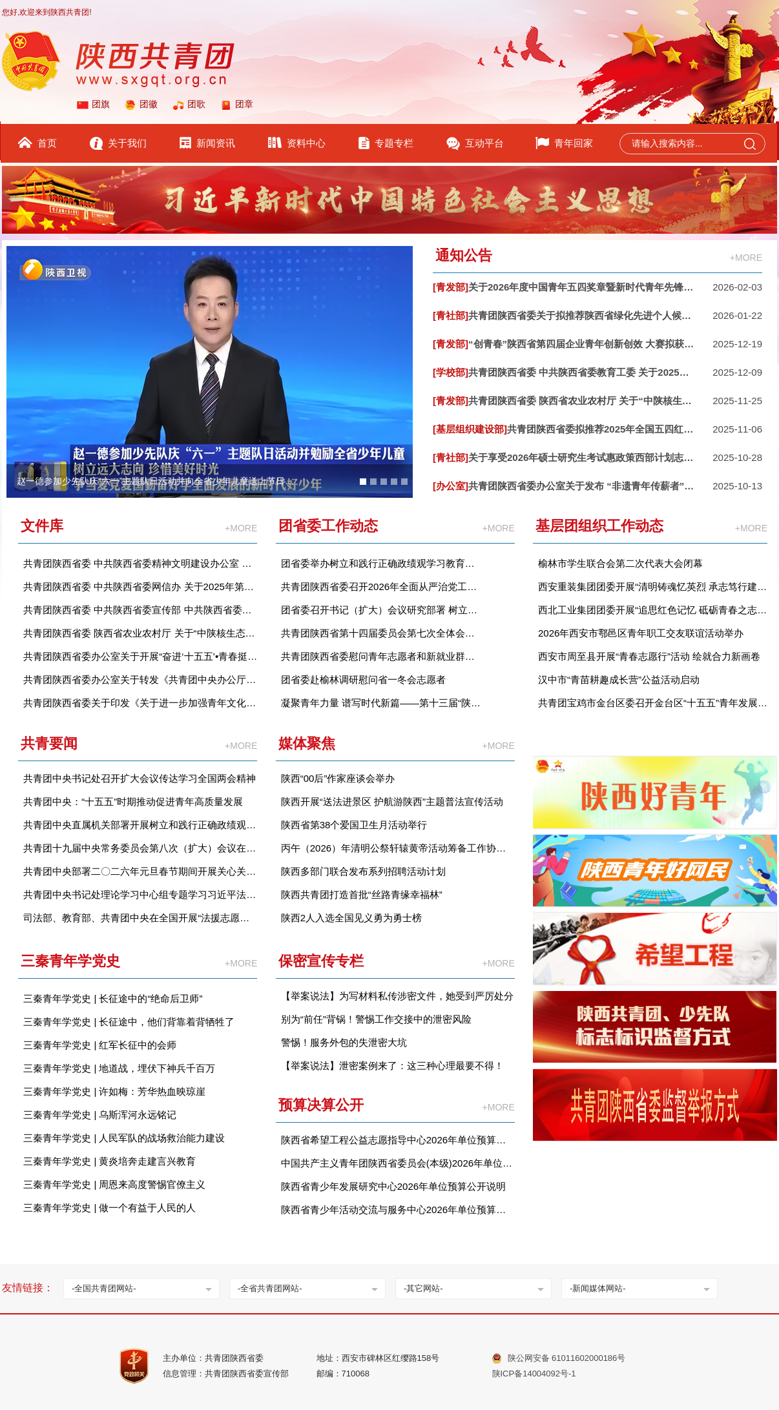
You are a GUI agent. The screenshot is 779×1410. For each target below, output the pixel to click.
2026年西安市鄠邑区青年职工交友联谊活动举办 (640, 633)
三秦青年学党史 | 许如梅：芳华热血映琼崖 (114, 1091)
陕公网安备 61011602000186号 (567, 1358)
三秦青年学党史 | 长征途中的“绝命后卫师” (112, 998)
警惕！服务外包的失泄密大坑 (344, 1042)
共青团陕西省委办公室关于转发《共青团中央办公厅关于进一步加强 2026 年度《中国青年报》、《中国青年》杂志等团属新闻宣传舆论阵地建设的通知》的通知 (140, 679)
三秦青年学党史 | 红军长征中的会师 (99, 1044)
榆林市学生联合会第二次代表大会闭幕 (620, 563)
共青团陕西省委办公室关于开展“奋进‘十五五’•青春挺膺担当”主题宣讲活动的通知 (140, 656)
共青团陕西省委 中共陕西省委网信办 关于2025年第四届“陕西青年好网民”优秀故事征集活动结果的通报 (140, 586)
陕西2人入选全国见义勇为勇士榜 (351, 917)
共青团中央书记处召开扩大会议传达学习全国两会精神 (139, 778)
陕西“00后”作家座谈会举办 (338, 778)
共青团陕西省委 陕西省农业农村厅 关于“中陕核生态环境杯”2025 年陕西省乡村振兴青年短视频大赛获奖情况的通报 (140, 633)
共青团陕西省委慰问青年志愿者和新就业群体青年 (382, 656)
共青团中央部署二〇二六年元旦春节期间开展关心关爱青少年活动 (140, 871)
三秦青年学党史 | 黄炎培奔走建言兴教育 (109, 1161)
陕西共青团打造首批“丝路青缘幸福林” (361, 894)
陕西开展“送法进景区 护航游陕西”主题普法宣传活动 (392, 801)
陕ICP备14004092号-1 (534, 1373)
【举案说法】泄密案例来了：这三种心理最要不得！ (392, 1065)
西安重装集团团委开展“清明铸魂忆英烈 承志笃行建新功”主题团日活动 (652, 586)
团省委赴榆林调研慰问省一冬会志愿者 (363, 679)
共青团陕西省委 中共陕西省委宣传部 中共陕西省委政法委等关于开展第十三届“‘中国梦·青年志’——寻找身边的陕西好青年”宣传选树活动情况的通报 (140, 609)
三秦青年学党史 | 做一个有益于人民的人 (109, 1207)
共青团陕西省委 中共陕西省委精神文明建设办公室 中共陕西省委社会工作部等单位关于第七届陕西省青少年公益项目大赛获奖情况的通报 (140, 563)
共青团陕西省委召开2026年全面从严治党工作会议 (382, 586)
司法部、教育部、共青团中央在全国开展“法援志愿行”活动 (140, 917)
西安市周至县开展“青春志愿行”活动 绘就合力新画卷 (649, 656)
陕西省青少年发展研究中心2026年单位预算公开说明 (393, 1186)
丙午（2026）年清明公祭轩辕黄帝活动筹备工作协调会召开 (398, 848)
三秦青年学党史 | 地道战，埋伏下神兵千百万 (119, 1068)
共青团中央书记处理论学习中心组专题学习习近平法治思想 (140, 894)
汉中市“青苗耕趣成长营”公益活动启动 (619, 679)
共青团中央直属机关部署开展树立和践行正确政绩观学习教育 (140, 824)
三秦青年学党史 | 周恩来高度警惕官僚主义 (114, 1184)
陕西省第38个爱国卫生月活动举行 (354, 824)
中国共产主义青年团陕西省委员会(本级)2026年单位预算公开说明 (398, 1163)
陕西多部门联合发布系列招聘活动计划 (363, 871)
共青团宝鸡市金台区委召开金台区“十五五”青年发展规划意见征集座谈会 (652, 702)
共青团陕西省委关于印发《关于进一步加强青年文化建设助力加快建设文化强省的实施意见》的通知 (140, 702)
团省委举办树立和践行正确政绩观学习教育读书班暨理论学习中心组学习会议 (382, 563)
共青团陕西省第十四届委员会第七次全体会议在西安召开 (382, 633)
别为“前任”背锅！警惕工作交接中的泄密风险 (376, 1019)
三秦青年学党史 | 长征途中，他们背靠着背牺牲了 (128, 1021)
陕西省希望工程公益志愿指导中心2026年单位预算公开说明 (398, 1139)
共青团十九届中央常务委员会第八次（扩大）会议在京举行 (140, 848)
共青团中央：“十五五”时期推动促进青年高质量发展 (133, 801)
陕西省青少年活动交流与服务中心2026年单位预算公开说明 (398, 1209)
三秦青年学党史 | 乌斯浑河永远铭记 (99, 1114)
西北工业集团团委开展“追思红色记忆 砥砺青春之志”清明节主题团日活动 (652, 609)
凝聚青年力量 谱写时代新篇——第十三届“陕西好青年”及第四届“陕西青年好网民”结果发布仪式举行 (382, 702)
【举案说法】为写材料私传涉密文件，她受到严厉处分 (397, 995)
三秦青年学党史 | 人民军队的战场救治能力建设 (124, 1137)
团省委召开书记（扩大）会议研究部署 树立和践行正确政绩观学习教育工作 (382, 609)
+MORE (746, 257)
